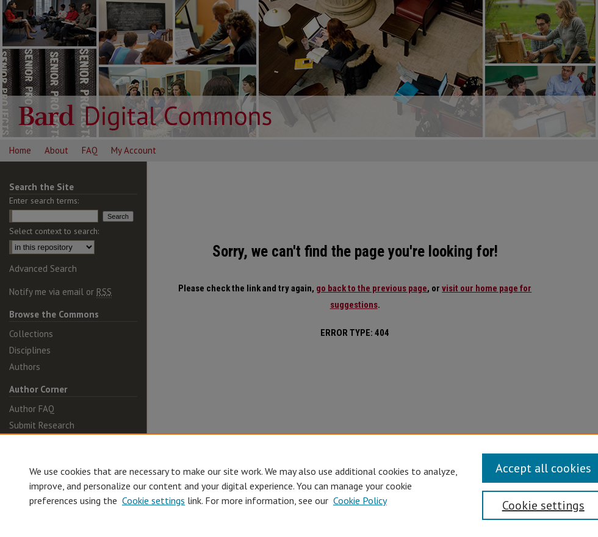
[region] (299, 485)
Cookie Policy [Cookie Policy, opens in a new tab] (360, 500)
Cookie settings (153, 500)
